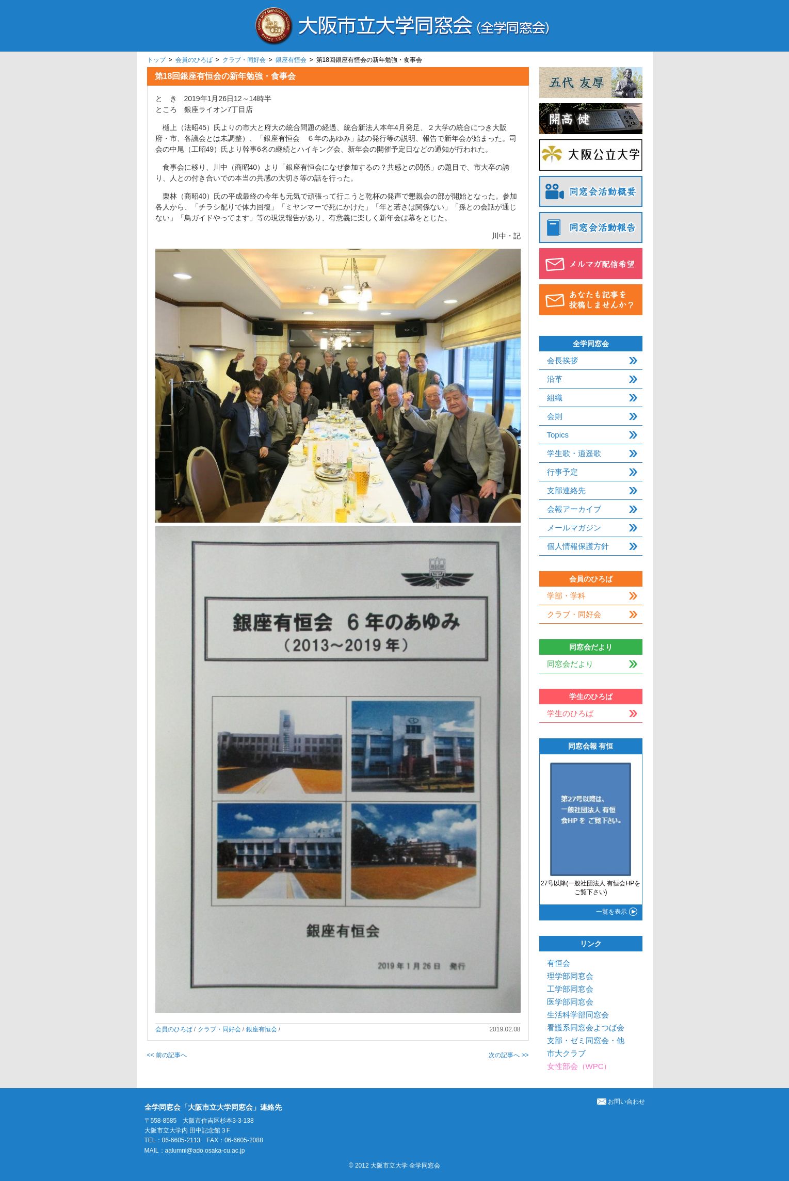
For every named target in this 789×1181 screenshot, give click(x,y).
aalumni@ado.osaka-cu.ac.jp (205, 1150)
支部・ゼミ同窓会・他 (585, 1040)
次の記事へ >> (508, 1055)
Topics (558, 434)
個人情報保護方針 (578, 546)
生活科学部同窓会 (578, 1014)
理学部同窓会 (570, 976)
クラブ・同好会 (244, 59)
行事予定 (562, 471)
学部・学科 (566, 595)
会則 (554, 416)
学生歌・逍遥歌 (574, 453)
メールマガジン (574, 527)
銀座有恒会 (291, 59)
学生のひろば (570, 713)
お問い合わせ (621, 1101)
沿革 (554, 379)
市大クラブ (566, 1053)
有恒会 (558, 963)
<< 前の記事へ (167, 1055)
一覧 (611, 911)
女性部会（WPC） (579, 1066)
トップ (156, 59)
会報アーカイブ (574, 509)
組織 (554, 397)
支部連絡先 (566, 490)
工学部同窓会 (570, 988)
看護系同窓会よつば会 (585, 1027)
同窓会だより (570, 663)
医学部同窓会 (570, 1001)
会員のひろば (194, 59)
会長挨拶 (562, 360)
